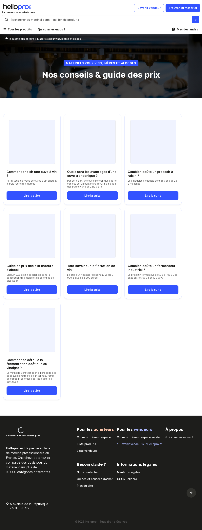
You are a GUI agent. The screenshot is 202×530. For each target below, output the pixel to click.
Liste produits (86, 444)
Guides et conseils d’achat (95, 479)
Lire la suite (32, 195)
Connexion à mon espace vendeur (139, 437)
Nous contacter (87, 472)
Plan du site (85, 485)
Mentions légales (128, 472)
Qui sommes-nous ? (51, 29)
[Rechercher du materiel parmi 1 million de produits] (195, 19)
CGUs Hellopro (127, 479)
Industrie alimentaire (22, 38)
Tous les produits (20, 29)
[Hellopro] (6, 39)
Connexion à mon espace (94, 437)
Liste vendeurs (87, 450)
